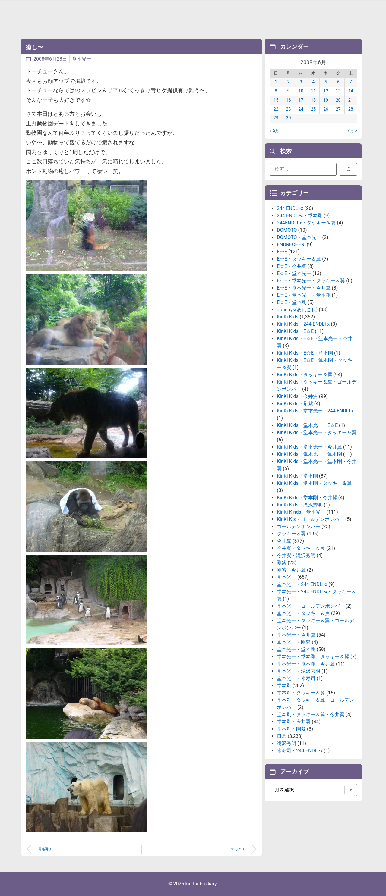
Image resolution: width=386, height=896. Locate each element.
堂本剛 (284, 685)
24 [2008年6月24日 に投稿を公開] (301, 109)
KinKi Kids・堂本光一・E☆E (307, 425)
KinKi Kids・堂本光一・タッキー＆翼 (316, 432)
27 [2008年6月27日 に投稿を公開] (338, 109)
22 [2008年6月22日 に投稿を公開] (276, 109)
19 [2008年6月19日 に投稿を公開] (325, 100)
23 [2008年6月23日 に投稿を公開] (288, 109)
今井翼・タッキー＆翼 (301, 548)
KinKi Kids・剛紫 (295, 403)
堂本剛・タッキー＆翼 (301, 693)
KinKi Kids (288, 317)
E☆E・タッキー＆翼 (299, 259)
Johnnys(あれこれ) (297, 309)
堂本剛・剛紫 (291, 729)
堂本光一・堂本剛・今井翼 (306, 664)
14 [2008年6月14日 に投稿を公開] (350, 91)
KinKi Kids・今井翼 (297, 396)
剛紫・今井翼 (291, 570)
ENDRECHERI (291, 244)
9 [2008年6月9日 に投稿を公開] (288, 91)
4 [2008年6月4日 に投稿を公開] (313, 82)
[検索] (348, 169)
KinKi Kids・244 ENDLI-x (303, 324)
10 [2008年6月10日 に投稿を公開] (301, 91)
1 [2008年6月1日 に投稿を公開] (276, 82)
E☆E (282, 252)
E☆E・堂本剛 (291, 302)
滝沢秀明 (286, 743)
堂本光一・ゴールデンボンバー (310, 606)
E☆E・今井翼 (291, 266)
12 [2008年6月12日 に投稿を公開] (325, 91)
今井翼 (284, 541)
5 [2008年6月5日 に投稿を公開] (325, 82)
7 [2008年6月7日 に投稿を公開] (351, 82)
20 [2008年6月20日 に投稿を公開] (338, 100)
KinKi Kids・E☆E (295, 331)
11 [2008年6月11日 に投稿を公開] (313, 91)
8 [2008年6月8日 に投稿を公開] (276, 91)
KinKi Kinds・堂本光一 (301, 512)
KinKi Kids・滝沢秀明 (300, 505)
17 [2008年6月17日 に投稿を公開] (301, 100)
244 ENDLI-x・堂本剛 (299, 215)
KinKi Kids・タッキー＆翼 (304, 375)
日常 (281, 736)
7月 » (352, 130)
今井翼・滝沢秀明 (296, 555)
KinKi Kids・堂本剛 (297, 476)
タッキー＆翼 (291, 534)
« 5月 (274, 130)
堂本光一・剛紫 (294, 642)
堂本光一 (81, 59)
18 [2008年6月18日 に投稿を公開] (313, 100)
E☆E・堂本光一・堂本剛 (304, 295)
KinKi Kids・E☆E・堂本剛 (305, 353)
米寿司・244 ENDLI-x (299, 750)
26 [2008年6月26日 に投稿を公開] (325, 109)
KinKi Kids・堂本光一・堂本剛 (309, 454)
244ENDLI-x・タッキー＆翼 (306, 223)
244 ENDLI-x (290, 208)
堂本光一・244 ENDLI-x (302, 584)
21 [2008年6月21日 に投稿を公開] (350, 100)
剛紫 (281, 562)
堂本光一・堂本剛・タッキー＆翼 (313, 656)
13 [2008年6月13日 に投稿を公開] (338, 91)
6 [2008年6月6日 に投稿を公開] (338, 82)
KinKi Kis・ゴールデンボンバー (310, 519)
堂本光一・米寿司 (296, 678)
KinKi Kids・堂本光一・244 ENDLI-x (315, 411)
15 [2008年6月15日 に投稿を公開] (276, 100)
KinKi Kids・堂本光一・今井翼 (309, 447)
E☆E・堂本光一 (294, 273)
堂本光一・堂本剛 (296, 649)
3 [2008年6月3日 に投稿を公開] (301, 82)
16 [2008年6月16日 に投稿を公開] (288, 100)
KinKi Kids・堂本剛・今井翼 (307, 497)
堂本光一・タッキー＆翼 (303, 613)
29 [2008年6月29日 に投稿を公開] (276, 118)
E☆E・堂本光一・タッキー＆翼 (311, 281)
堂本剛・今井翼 (294, 722)
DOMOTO (287, 230)
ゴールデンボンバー (298, 526)
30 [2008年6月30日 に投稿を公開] (288, 118)
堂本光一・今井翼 (296, 635)
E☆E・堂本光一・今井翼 (304, 288)
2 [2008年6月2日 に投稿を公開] (288, 82)
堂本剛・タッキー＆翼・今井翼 (310, 714)
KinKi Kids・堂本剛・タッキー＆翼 (314, 483)
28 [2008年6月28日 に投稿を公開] (350, 109)
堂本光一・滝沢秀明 (298, 671)
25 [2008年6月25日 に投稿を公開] (313, 109)
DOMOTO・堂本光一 (299, 237)
